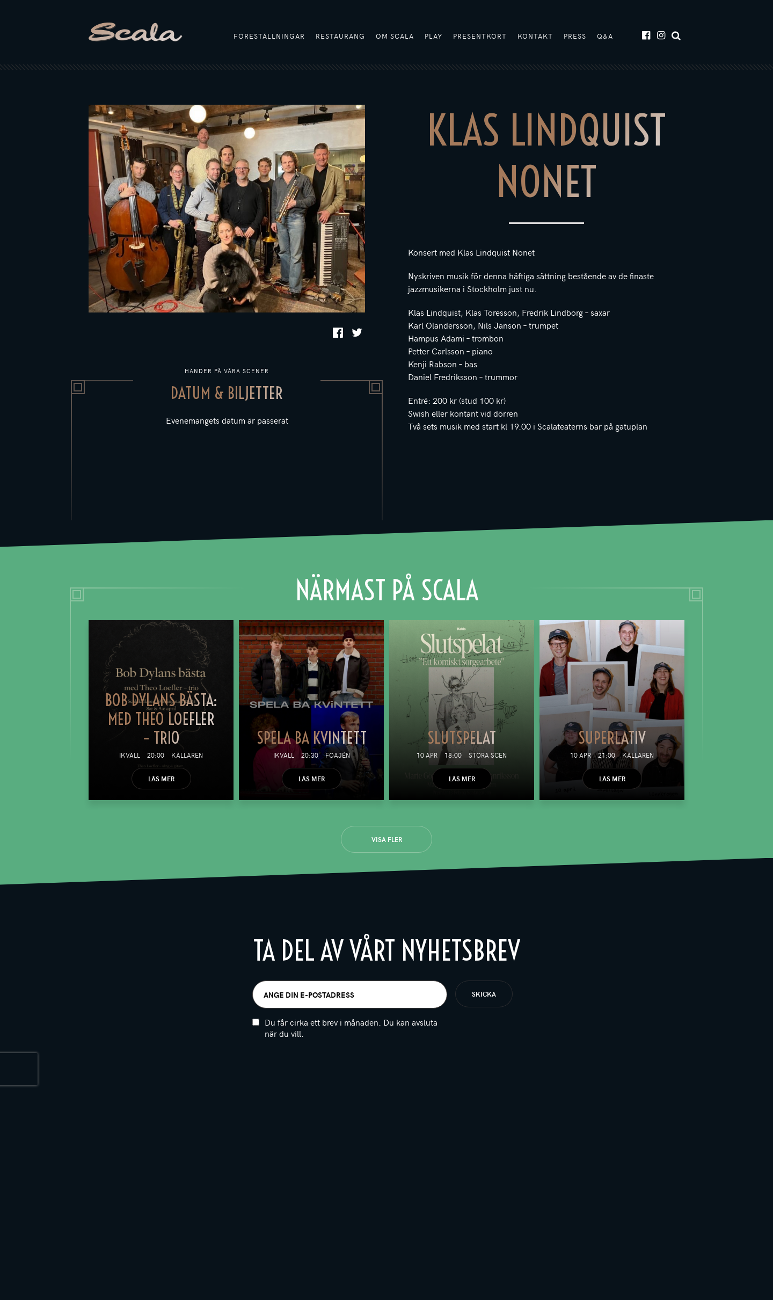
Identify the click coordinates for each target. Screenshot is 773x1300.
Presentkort (480, 36)
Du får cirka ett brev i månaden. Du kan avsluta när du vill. (351, 1027)
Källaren (187, 755)
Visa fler (386, 839)
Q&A (605, 36)
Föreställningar (269, 36)
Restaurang (340, 36)
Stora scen (488, 755)
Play (433, 36)
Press (575, 36)
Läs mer (161, 778)
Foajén (337, 755)
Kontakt (535, 36)
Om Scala (395, 36)
